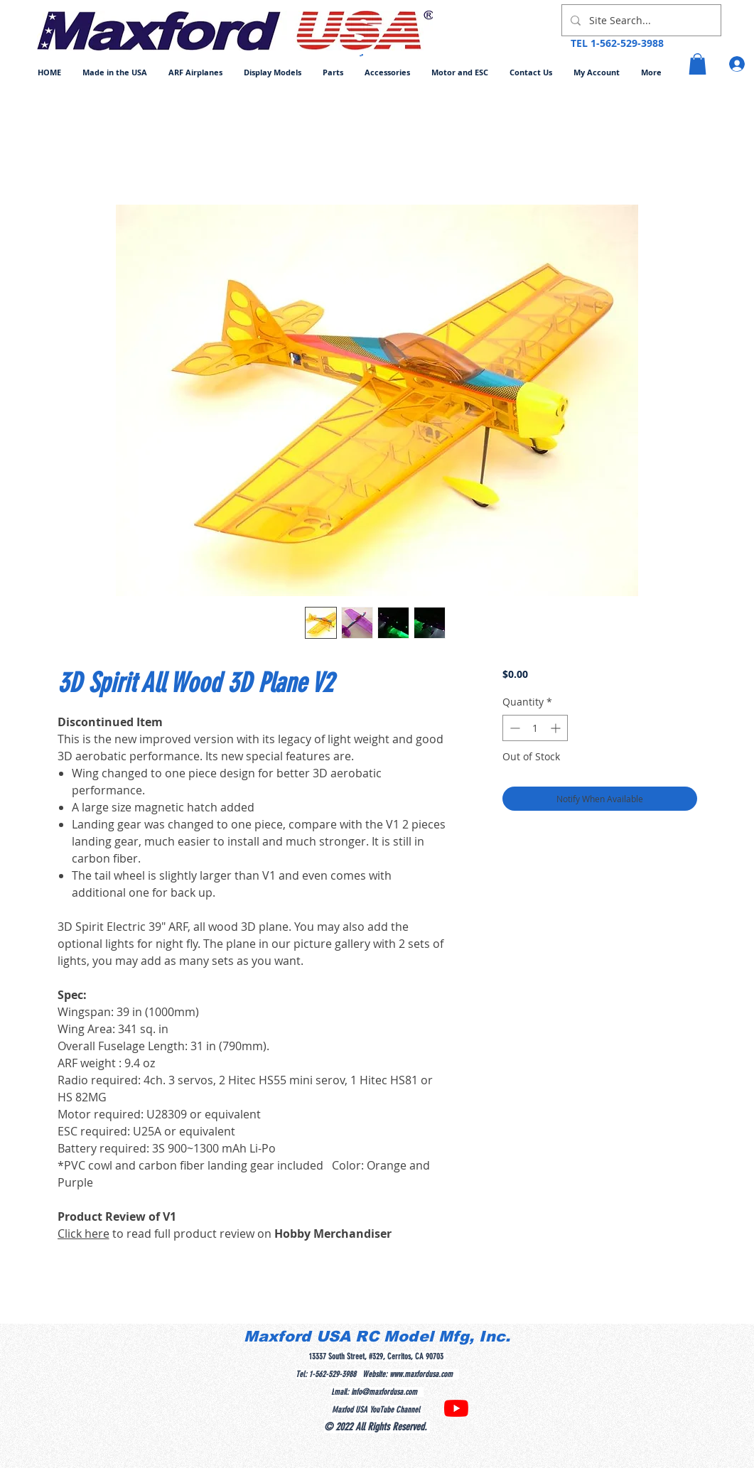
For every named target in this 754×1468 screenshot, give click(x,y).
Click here (83, 1233)
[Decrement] (513, 728)
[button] (195, 72)
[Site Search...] (640, 20)
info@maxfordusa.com (384, 1392)
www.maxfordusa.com (421, 1374)
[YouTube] (456, 1408)
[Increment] (557, 728)
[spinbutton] (535, 728)
